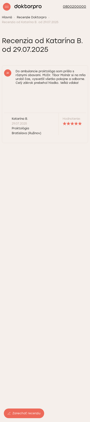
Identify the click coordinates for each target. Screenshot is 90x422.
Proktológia (20, 128)
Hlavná (7, 17)
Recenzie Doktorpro (32, 17)
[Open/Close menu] (7, 7)
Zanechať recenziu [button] (24, 413)
